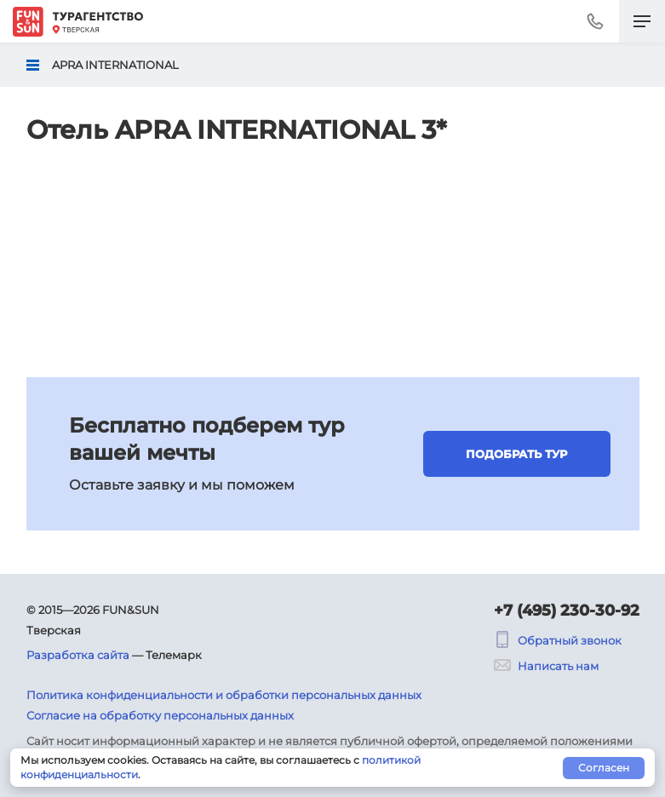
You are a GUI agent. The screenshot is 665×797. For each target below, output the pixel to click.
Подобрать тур (516, 454)
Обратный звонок (558, 640)
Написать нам (546, 666)
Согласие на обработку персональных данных (160, 715)
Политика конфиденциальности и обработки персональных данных (223, 695)
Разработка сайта (77, 655)
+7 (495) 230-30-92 (566, 610)
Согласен (603, 767)
